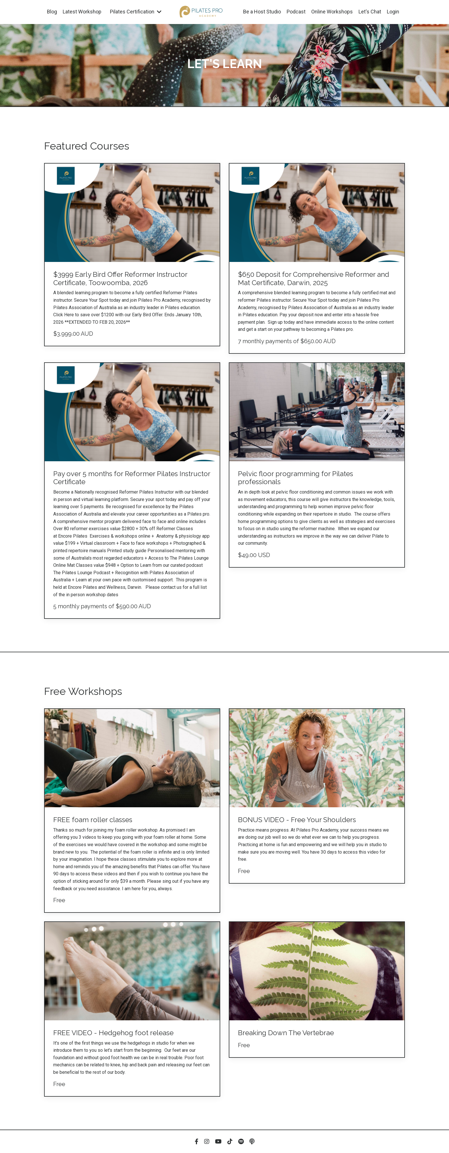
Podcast (296, 12)
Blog (52, 12)
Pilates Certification (136, 12)
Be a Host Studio (262, 12)
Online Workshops (332, 12)
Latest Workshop (82, 12)
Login (393, 12)
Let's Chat (370, 12)
